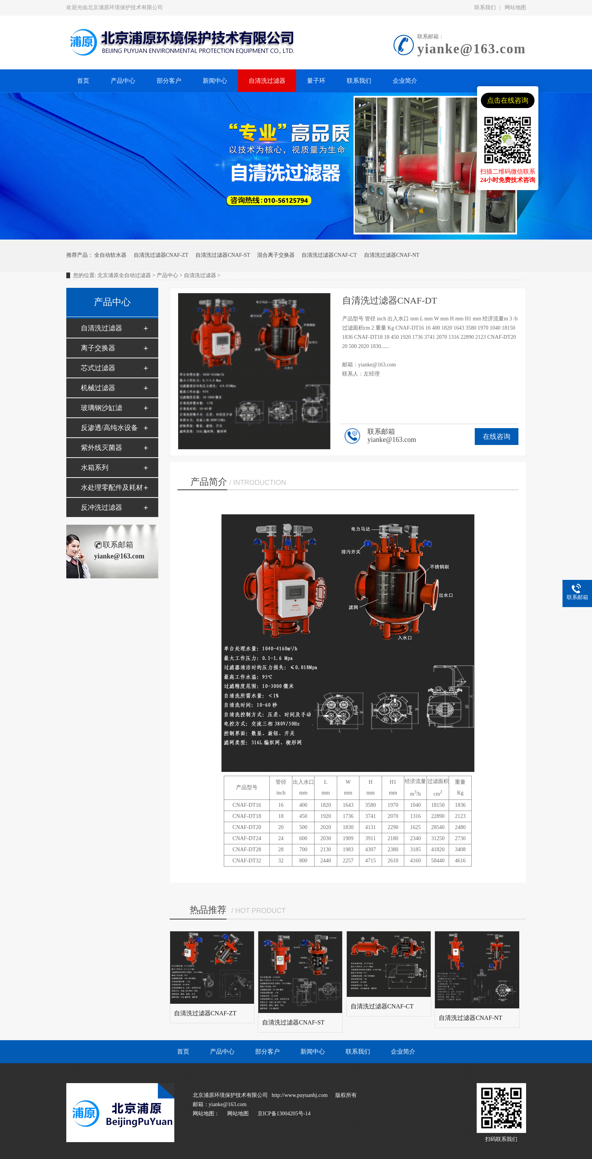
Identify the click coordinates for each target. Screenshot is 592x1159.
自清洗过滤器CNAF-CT (329, 255)
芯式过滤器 (98, 368)
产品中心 (167, 275)
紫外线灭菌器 (101, 447)
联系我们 (485, 7)
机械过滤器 (98, 388)
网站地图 (515, 7)
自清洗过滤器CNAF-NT (392, 255)
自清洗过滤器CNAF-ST (222, 255)
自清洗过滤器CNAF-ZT (161, 255)
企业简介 (403, 1051)
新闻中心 (312, 1051)
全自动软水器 (110, 255)
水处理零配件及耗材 (112, 487)
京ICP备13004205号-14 (283, 1113)
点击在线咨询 (507, 100)
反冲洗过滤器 (101, 507)
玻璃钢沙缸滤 (101, 408)
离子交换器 (98, 348)
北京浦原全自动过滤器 (124, 275)
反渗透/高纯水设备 (109, 428)
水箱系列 (94, 467)
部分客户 (267, 1051)
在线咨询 (496, 436)
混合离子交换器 (276, 255)
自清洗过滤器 (200, 275)
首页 (183, 1051)
